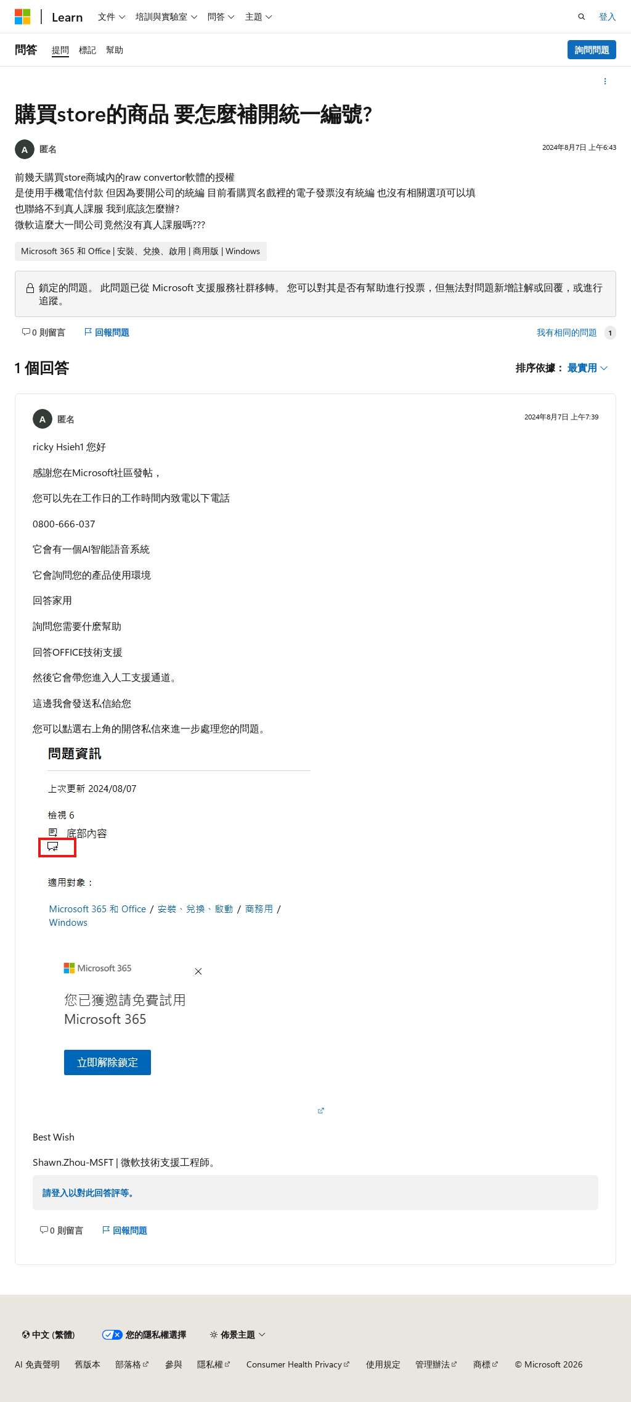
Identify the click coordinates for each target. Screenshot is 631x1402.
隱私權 (210, 1364)
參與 (173, 1364)
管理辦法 (432, 1364)
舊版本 (87, 1364)
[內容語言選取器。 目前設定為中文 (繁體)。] (49, 1335)
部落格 (128, 1364)
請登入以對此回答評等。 (90, 1192)
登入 (607, 16)
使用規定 (383, 1364)
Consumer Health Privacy (294, 1364)
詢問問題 (592, 50)
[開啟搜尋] (581, 17)
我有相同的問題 (567, 332)
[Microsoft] (23, 17)
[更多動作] (605, 81)
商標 (482, 1364)
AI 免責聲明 (37, 1364)
